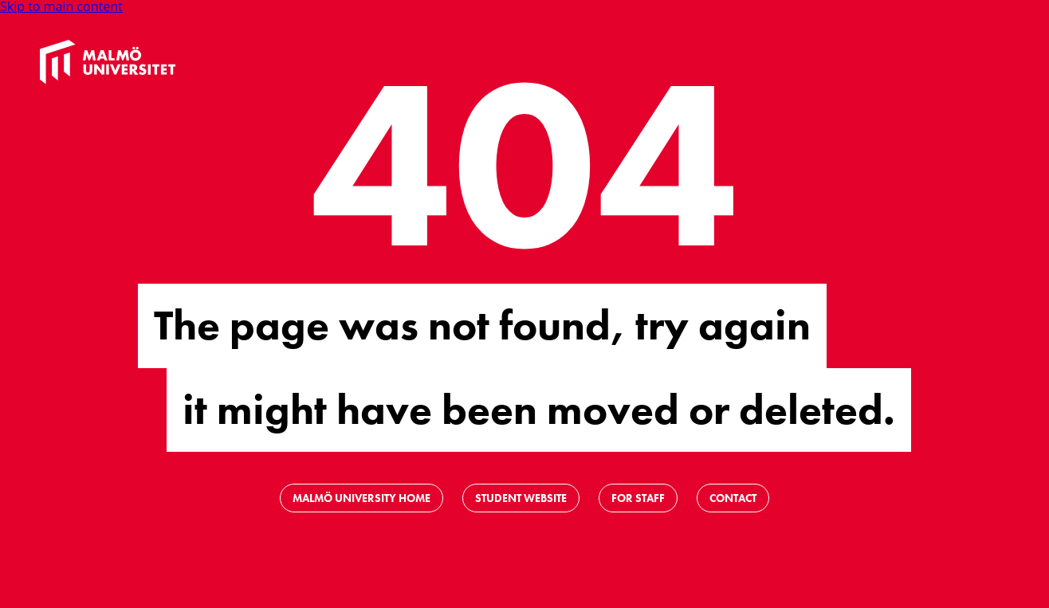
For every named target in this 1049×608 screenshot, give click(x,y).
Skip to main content (61, 6)
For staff (638, 498)
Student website (521, 498)
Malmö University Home (361, 498)
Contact (732, 498)
